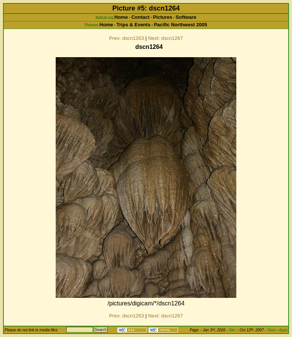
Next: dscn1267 (165, 38)
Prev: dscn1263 (126, 38)
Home (121, 17)
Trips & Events (134, 24)
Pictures (162, 17)
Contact (140, 17)
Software (186, 17)
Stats (271, 330)
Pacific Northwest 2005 (180, 24)
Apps (283, 330)
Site (234, 330)
